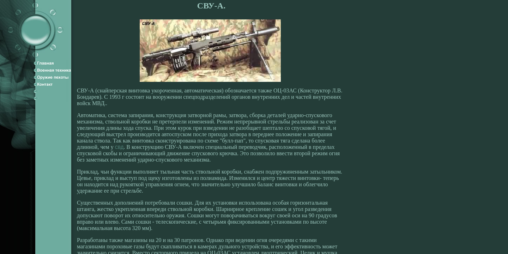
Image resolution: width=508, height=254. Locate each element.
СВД (119, 147)
